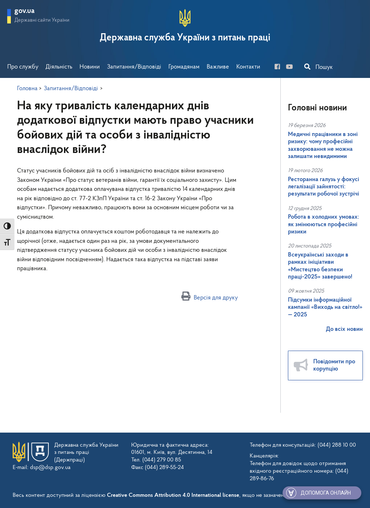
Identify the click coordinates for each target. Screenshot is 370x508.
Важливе (218, 67)
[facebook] (279, 67)
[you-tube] (291, 67)
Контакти (248, 67)
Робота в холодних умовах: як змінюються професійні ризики (323, 224)
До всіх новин (344, 329)
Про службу (22, 67)
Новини (89, 67)
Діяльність (59, 67)
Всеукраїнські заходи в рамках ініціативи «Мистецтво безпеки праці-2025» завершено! (320, 266)
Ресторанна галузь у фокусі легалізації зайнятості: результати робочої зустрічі (323, 186)
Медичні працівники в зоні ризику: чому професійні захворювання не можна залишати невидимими (323, 145)
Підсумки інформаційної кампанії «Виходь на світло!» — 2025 (325, 307)
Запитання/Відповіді (134, 67)
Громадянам (183, 67)
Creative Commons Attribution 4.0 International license (173, 495)
